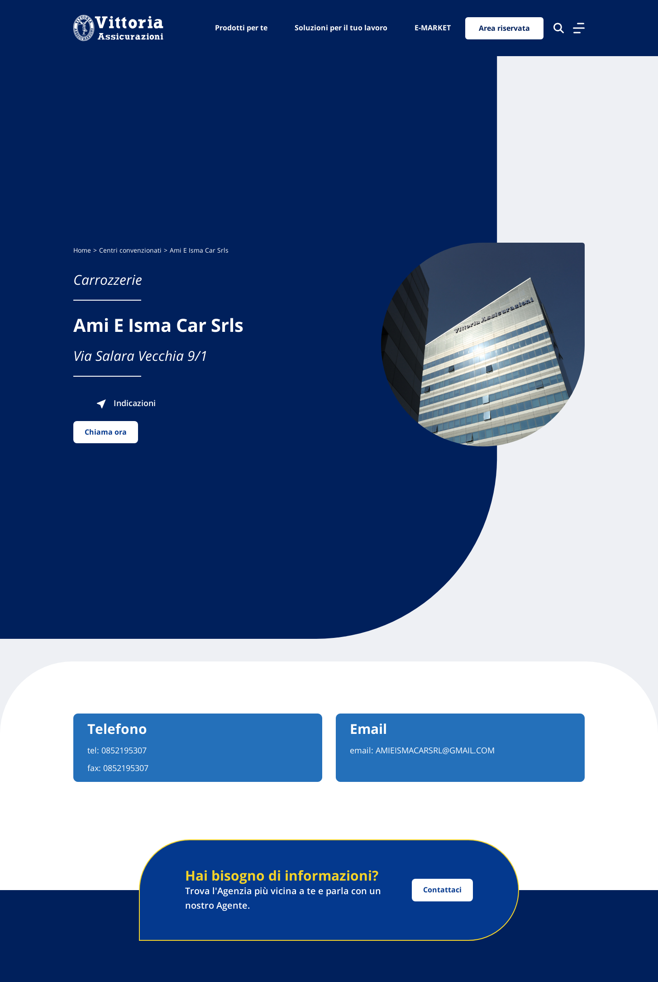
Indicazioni (126, 403)
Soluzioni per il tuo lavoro (341, 28)
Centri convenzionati (130, 250)
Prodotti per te (241, 28)
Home (82, 250)
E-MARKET (433, 28)
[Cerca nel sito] (558, 28)
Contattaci (442, 890)
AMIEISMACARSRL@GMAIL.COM (435, 750)
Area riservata (504, 28)
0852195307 (124, 750)
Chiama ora (106, 432)
